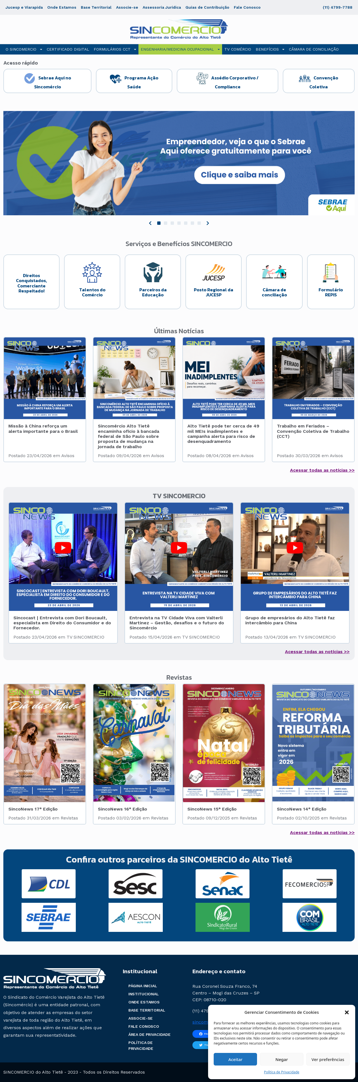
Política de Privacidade (281, 1072)
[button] (347, 1012)
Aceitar (235, 1059)
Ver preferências (328, 1059)
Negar (281, 1059)
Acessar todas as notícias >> (322, 470)
